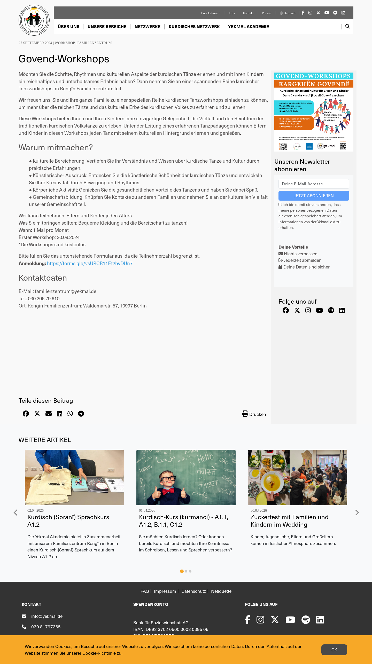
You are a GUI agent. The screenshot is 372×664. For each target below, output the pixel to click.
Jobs (232, 13)
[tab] (182, 571)
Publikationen (210, 13)
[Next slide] (356, 512)
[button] (68, 26)
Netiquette (221, 591)
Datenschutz (193, 591)
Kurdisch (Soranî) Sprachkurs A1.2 (68, 520)
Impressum (165, 591)
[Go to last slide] (15, 512)
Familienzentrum (94, 43)
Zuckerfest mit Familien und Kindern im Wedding (290, 520)
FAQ (145, 591)
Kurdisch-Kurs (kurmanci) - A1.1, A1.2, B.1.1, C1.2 (183, 520)
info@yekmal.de (47, 616)
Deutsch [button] (288, 13)
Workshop (65, 43)
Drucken (254, 413)
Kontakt (248, 13)
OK (334, 649)
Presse (267, 13)
